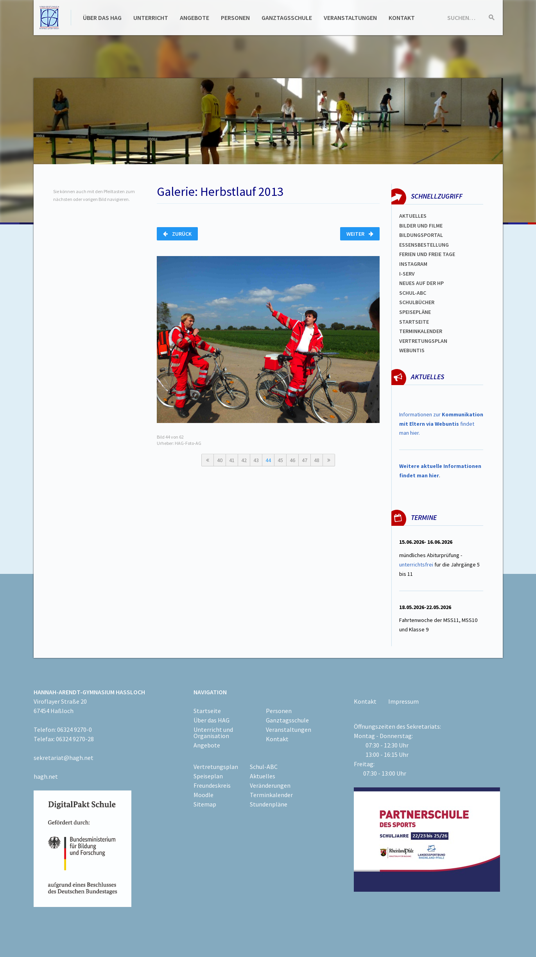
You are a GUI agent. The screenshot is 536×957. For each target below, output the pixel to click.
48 (316, 460)
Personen (235, 18)
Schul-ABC (264, 767)
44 (268, 460)
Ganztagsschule (287, 18)
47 (304, 460)
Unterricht (150, 18)
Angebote (194, 18)
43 (256, 460)
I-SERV (407, 273)
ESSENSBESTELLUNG (424, 244)
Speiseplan (208, 776)
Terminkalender (420, 331)
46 (292, 460)
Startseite (414, 321)
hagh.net (46, 776)
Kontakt (402, 18)
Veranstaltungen (350, 18)
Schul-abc (412, 292)
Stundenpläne (268, 804)
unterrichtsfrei (416, 564)
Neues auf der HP (421, 283)
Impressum (403, 701)
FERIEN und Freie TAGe (427, 254)
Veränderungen (270, 785)
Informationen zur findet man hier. (441, 424)
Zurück (177, 233)
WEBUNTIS (412, 350)
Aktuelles (413, 215)
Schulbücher (416, 302)
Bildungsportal (421, 234)
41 (232, 460)
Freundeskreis (212, 785)
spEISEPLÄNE (415, 311)
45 (280, 460)
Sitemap (205, 804)
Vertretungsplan (423, 340)
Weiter (359, 233)
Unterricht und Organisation (213, 733)
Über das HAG (102, 18)
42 (244, 460)
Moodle (203, 795)
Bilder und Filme (421, 225)
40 (219, 460)
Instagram (413, 263)
